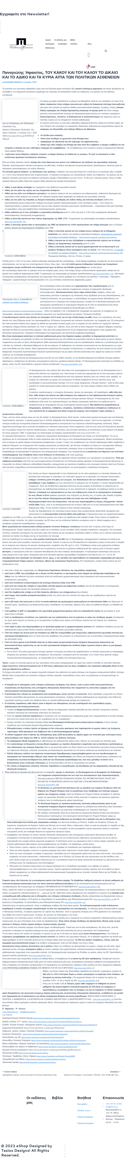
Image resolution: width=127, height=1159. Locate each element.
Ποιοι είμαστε (32, 1113)
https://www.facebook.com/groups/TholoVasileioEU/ (44, 1041)
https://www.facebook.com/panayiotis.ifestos (39, 1066)
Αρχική (48, 41)
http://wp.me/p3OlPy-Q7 (89, 984)
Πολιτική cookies (84, 1109)
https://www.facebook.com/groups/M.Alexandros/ (72, 1047)
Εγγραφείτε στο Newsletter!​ (24, 13)
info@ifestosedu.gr (29, 1016)
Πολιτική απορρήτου (85, 1115)
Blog (89, 45)
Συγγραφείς (62, 45)
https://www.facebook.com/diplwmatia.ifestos (101, 238)
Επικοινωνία (32, 1120)
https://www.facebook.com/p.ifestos (35, 1057)
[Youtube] (63, 33)
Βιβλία (72, 41)
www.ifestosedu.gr (10, 1016)
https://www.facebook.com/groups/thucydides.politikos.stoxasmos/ (60, 1044)
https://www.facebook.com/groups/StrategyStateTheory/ (58, 1022)
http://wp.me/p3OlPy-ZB (49, 789)
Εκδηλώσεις (50, 49)
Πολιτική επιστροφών (86, 1122)
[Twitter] (63, 20)
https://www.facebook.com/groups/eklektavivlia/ (59, 1050)
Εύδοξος (74, 45)
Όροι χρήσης (82, 1102)
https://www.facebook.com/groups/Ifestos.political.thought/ (71, 1035)
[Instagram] (63, 27)
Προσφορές (49, 45)
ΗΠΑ (54, 1135)
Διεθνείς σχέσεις (59, 1102)
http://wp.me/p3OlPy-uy (104, 903)
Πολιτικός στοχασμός (60, 1122)
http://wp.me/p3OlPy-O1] (72, 368)
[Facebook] (63, 24)
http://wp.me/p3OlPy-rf (84, 972)
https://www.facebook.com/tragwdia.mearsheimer (70, 257)
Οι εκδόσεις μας (60, 41)
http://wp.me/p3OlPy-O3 (90, 891)
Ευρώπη (55, 1128)
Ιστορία (55, 1115)
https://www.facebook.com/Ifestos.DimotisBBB (57, 1060)
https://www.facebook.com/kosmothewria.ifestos (24, 315)
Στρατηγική (56, 1109)
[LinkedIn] (63, 30)
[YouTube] (95, 1156)
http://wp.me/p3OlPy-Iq (103, 1003)
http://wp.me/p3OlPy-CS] (16, 222)
